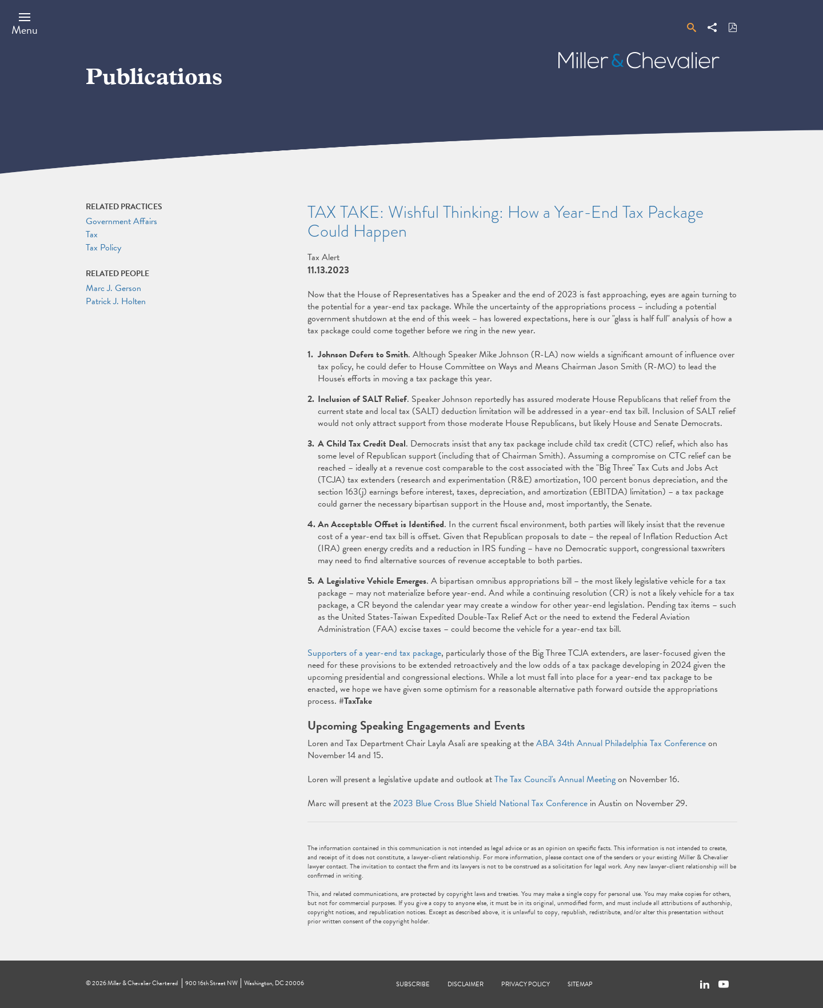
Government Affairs (121, 221)
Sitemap (580, 984)
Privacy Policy (525, 984)
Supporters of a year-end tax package (374, 653)
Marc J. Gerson (113, 288)
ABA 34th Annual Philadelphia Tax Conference (621, 743)
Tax (92, 234)
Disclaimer (466, 984)
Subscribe (413, 984)
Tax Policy (103, 247)
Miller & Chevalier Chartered (142, 983)
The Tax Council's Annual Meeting (555, 779)
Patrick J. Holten (116, 301)
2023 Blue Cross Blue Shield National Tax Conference (490, 803)
